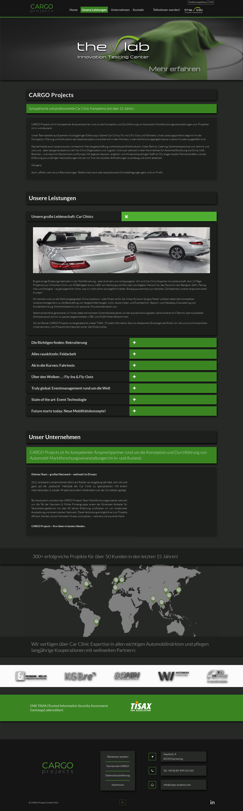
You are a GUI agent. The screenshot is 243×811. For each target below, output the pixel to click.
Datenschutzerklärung (117, 775)
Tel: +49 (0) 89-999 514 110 (179, 770)
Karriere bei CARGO (118, 766)
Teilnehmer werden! (117, 756)
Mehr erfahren (174, 69)
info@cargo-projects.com (177, 784)
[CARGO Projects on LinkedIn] (212, 803)
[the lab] (194, 9)
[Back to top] (122, 803)
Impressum (118, 784)
